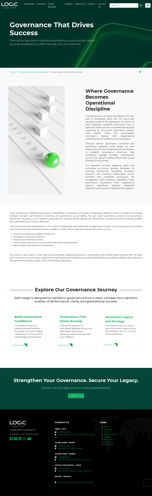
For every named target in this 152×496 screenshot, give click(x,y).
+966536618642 (64, 457)
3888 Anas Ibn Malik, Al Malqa (70, 448)
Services (107, 432)
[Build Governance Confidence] (31, 344)
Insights (107, 437)
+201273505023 (64, 432)
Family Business (110, 434)
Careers (107, 442)
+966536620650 (64, 446)
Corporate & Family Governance (33, 72)
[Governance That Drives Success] (76, 343)
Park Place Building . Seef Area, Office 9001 (76, 482)
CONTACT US (76, 396)
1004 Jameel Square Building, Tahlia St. (74, 460)
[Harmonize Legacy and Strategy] (121, 340)
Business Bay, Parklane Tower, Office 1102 (75, 471)
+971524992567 (64, 468)
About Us (108, 439)
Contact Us (108, 444)
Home (13, 72)
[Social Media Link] (12, 439)
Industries (108, 429)
